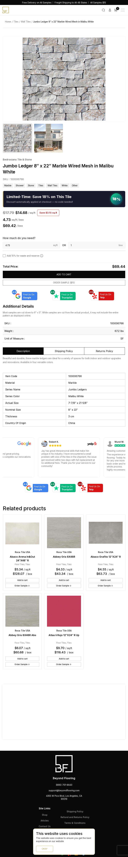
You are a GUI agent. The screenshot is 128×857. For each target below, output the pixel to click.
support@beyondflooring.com (64, 790)
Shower (20, 185)
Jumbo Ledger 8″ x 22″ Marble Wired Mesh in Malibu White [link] (63, 21)
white (65, 185)
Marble (7, 185)
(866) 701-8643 (64, 785)
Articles (45, 820)
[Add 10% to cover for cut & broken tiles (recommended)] (41, 255)
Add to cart (64, 274)
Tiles (15, 21)
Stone (31, 185)
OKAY (44, 848)
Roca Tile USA (22, 552)
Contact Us (45, 826)
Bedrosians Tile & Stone (17, 159)
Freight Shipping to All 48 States (71, 2)
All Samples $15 (98, 2)
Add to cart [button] (22, 580)
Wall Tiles (26, 21)
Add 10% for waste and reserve (25, 255)
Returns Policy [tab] (104, 351)
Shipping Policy (75, 811)
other (75, 185)
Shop (44, 815)
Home (8, 21)
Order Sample (22, 585)
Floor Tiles (19, 564)
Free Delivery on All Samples (36, 2)
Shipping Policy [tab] (64, 351)
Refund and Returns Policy (75, 817)
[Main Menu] (123, 10)
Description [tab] (23, 351)
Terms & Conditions (74, 823)
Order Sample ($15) (64, 282)
